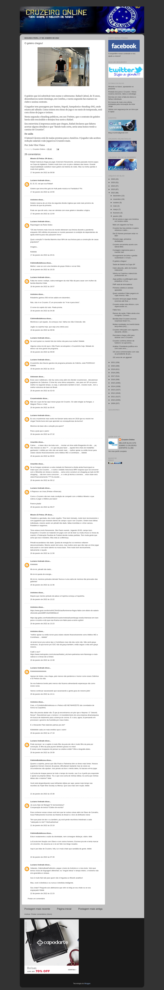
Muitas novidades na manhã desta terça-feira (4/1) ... (126, 325)
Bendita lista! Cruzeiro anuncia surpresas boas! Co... (124, 320)
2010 (113, 400)
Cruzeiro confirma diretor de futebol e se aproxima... (123, 342)
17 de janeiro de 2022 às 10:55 (42, 192)
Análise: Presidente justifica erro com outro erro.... (125, 347)
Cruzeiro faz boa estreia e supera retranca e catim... (126, 229)
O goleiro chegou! (120, 261)
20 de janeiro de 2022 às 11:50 (42, 553)
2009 (113, 403)
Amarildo (34, 442)
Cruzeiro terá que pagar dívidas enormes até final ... (125, 300)
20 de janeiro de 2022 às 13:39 (42, 660)
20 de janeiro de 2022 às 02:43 (42, 391)
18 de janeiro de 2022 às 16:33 (42, 269)
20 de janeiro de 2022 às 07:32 (42, 434)
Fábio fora (117, 310)
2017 (113, 376)
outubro (116, 203)
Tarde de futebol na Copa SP (124, 264)
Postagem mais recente (37, 908)
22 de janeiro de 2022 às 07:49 (42, 857)
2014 (113, 386)
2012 (113, 393)
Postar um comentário (36, 899)
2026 (113, 179)
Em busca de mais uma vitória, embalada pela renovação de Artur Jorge (121, 104)
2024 (113, 186)
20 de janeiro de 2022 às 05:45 (42, 407)
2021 (113, 362)
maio (115, 206)
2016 (113, 379)
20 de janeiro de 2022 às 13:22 (42, 599)
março (115, 209)
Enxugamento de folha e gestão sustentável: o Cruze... (125, 257)
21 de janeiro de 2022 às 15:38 (42, 794)
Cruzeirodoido (36, 398)
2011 (113, 397)
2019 (113, 369)
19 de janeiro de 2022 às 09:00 (42, 352)
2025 (113, 182)
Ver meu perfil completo (117, 451)
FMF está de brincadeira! (122, 284)
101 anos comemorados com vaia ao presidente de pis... (126, 353)
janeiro (116, 216)
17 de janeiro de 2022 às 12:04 (42, 214)
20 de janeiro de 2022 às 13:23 (42, 624)
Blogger (87, 983)
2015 (113, 383)
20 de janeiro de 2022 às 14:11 (42, 694)
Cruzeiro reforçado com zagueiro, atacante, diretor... (126, 331)
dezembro (117, 196)
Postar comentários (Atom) (41, 914)
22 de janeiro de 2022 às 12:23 (42, 893)
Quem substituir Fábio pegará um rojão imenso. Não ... (126, 294)
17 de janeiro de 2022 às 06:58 (42, 172)
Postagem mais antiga (90, 908)
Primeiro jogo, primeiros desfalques (122, 240)
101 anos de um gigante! (122, 357)
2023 (113, 189)
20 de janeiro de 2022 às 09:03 (42, 456)
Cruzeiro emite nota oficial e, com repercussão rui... (126, 305)
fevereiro (116, 213)
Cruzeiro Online (128, 440)
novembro (117, 199)
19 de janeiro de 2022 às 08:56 (42, 330)
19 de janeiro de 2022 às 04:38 (42, 311)
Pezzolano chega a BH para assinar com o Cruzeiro (123, 336)
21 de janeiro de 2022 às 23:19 (42, 825)
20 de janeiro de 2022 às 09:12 (42, 480)
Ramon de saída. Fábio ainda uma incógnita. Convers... (126, 314)
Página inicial (64, 908)
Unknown (34, 377)
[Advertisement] (124, 507)
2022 (113, 193)
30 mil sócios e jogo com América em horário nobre (126, 220)
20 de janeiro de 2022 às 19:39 (42, 752)
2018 (113, 373)
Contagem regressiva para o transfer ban (124, 251)
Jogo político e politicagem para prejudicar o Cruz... (125, 280)
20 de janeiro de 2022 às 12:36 (42, 585)
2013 (113, 390)
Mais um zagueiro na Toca (123, 225)
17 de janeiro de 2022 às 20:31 (42, 255)
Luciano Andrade (37, 180)
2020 (113, 366)
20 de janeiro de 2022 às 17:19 (42, 733)
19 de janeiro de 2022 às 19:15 (42, 369)
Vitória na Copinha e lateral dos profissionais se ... (125, 274)
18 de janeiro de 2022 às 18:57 (42, 286)
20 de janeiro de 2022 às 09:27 (42, 507)
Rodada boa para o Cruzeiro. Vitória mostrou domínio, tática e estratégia (122, 93)
